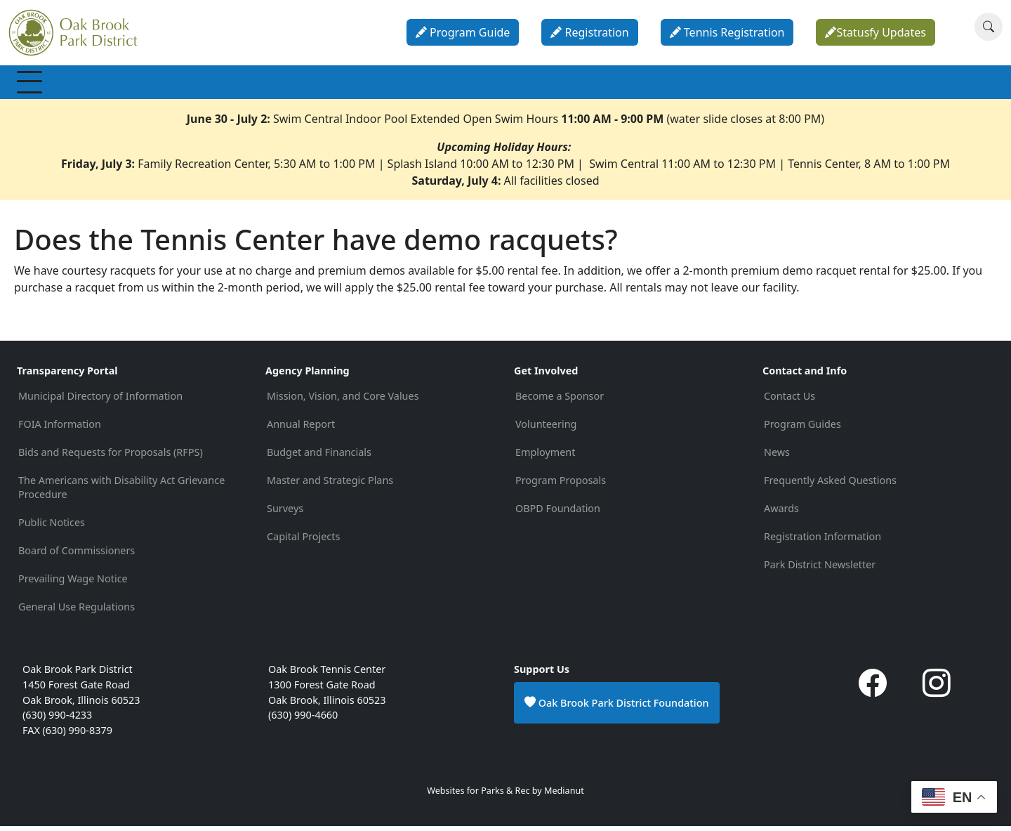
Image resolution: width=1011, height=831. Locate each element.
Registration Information (822, 541)
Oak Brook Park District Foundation (616, 707)
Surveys (285, 513)
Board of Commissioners (76, 555)
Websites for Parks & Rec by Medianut (505, 795)
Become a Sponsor (559, 400)
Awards (781, 513)
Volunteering (545, 429)
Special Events (317, 84)
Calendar (626, 84)
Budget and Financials (319, 457)
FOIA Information (59, 429)
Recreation (149, 84)
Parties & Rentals (533, 84)
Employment (545, 457)
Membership (63, 84)
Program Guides (802, 429)
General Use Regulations (76, 611)
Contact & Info (772, 84)
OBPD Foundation (557, 513)
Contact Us (789, 400)
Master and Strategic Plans (330, 485)
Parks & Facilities (421, 84)
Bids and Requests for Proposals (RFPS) (110, 457)
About (693, 84)
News (777, 457)
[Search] (988, 27)
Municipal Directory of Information (100, 400)
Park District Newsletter (819, 569)
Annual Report (301, 429)
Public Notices (51, 527)
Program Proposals (560, 485)
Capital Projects (303, 541)
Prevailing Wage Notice (73, 583)
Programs (228, 84)
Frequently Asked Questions (830, 485)
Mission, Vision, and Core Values (343, 400)
